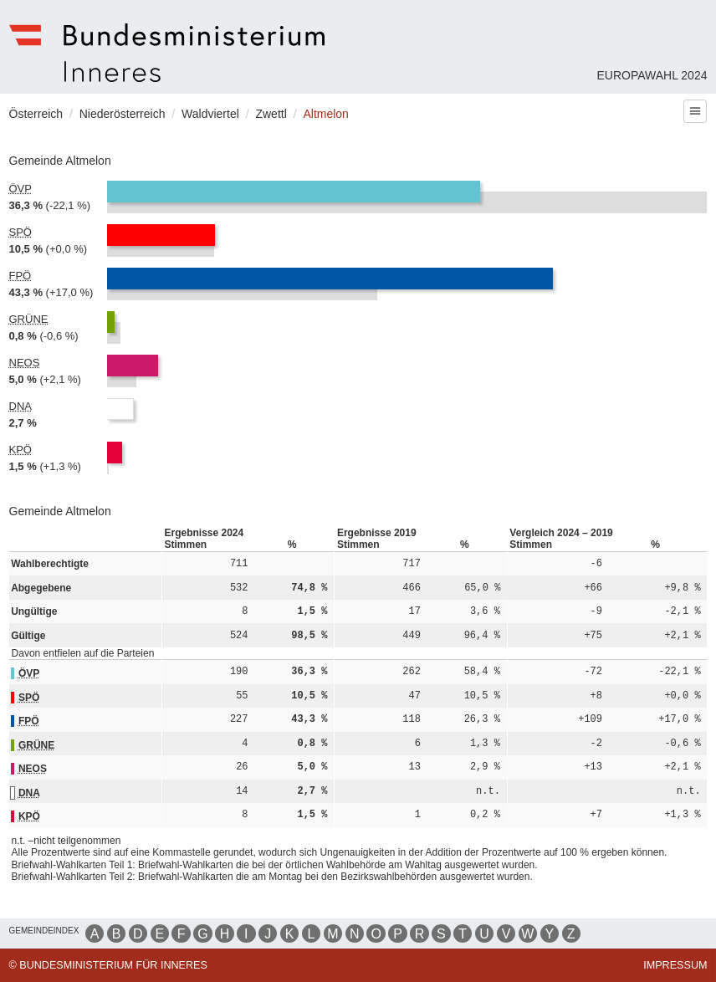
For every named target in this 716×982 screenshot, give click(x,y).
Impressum (675, 965)
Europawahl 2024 (651, 75)
